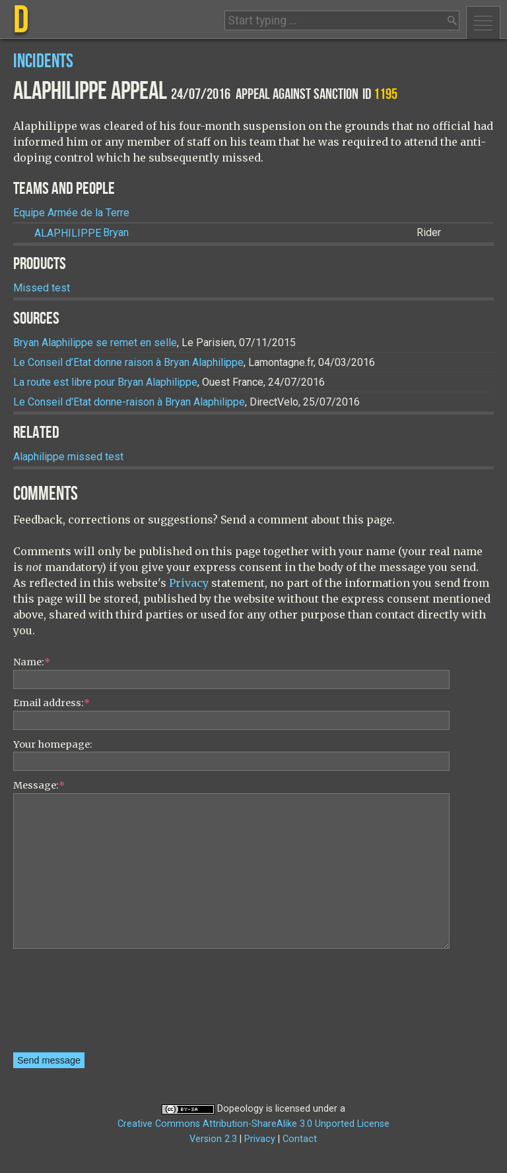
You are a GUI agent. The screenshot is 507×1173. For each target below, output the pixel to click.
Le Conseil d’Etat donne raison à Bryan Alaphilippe (128, 362)
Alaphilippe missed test (68, 456)
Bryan (81, 233)
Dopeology (240, 1108)
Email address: (51, 703)
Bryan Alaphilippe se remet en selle (95, 342)
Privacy (189, 582)
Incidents (43, 61)
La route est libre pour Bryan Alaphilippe (105, 382)
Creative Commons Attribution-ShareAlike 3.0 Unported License (253, 1123)
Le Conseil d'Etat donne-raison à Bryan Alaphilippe (129, 402)
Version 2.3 (213, 1139)
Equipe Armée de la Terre (71, 212)
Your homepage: (52, 744)
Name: (31, 662)
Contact (300, 1139)
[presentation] (67, 1004)
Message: (39, 785)
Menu (483, 22)
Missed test (41, 288)
